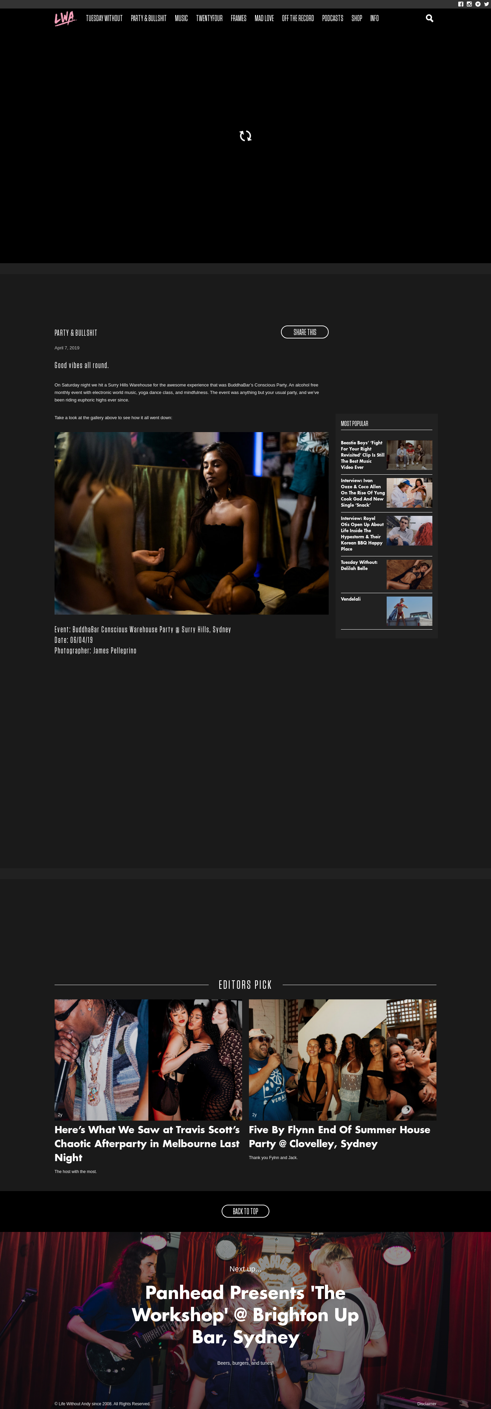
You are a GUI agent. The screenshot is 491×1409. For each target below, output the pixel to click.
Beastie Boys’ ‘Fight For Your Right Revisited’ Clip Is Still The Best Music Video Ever (363, 455)
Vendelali (351, 600)
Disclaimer (426, 1404)
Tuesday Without (104, 19)
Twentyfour (209, 19)
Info (374, 19)
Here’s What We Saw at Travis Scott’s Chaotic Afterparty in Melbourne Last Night (147, 1144)
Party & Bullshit (149, 19)
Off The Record (298, 19)
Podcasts (332, 19)
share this (305, 333)
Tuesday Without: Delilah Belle (359, 566)
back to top (245, 1212)
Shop (357, 19)
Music (181, 19)
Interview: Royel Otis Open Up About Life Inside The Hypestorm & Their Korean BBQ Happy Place (362, 534)
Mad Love (264, 19)
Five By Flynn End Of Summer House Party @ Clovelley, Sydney (339, 1138)
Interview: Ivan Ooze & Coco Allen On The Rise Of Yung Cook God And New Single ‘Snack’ (363, 493)
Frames (239, 19)
